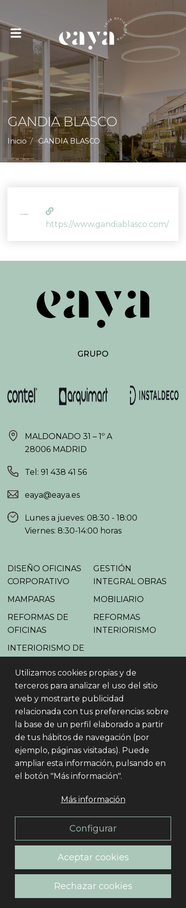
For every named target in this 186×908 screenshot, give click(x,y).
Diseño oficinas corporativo (44, 575)
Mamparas (31, 599)
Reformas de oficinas (37, 623)
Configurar (93, 828)
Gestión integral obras (130, 575)
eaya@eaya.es (52, 495)
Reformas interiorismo (124, 623)
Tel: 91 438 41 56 (56, 472)
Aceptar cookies (93, 857)
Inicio (17, 141)
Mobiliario (118, 599)
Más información (93, 799)
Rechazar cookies (93, 886)
